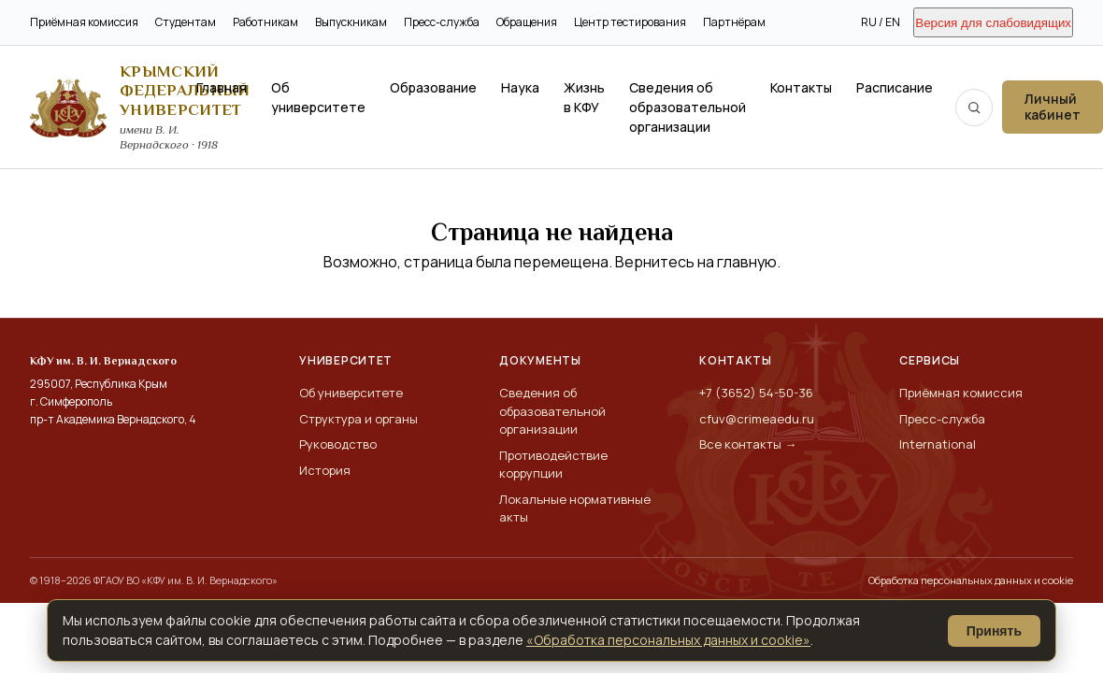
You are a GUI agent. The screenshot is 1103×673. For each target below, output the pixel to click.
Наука (520, 87)
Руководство (338, 444)
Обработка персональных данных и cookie (970, 580)
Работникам (265, 22)
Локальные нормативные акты (575, 508)
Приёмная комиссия (84, 22)
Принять (994, 630)
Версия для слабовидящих (993, 23)
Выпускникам (351, 22)
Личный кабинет (1052, 106)
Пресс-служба (442, 22)
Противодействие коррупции (553, 464)
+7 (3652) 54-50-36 (756, 392)
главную (747, 261)
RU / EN (880, 22)
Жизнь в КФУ (584, 97)
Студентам (185, 22)
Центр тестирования (630, 22)
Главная (221, 87)
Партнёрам (734, 22)
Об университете (318, 97)
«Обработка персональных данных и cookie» (668, 640)
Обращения (526, 22)
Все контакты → (747, 444)
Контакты (801, 87)
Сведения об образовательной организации (687, 107)
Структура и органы (358, 418)
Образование (433, 87)
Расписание (894, 87)
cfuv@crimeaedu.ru (756, 418)
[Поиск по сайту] (974, 107)
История (325, 470)
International (937, 444)
